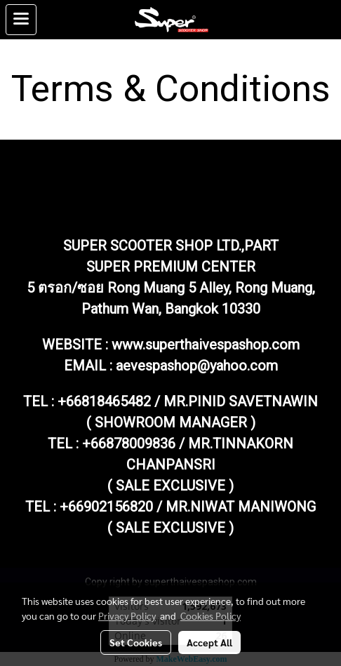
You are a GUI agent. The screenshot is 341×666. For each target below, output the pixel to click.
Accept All (209, 642)
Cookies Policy (210, 615)
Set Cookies (135, 642)
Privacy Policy (127, 615)
